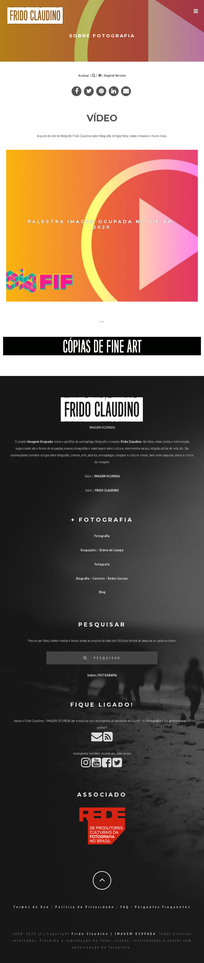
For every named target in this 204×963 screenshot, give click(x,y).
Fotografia (102, 535)
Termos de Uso (31, 907)
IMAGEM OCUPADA (107, 476)
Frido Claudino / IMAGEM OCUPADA (114, 934)
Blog (102, 592)
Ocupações (88, 550)
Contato (98, 578)
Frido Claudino (131, 441)
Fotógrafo (102, 564)
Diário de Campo (112, 550)
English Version (115, 75)
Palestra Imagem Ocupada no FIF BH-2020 (102, 224)
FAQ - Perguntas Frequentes (155, 907)
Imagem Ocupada (40, 441)
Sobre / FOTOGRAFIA (102, 675)
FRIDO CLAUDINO (107, 490)
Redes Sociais (118, 578)
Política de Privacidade (85, 907)
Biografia (82, 578)
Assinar (83, 75)
